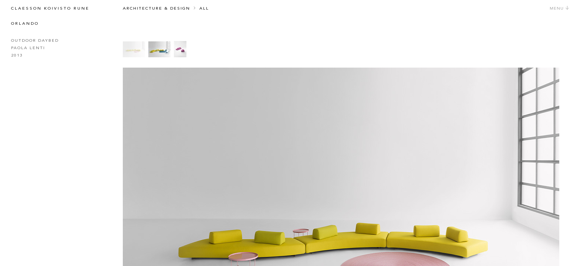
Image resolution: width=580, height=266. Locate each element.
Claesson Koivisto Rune (50, 9)
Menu (559, 9)
